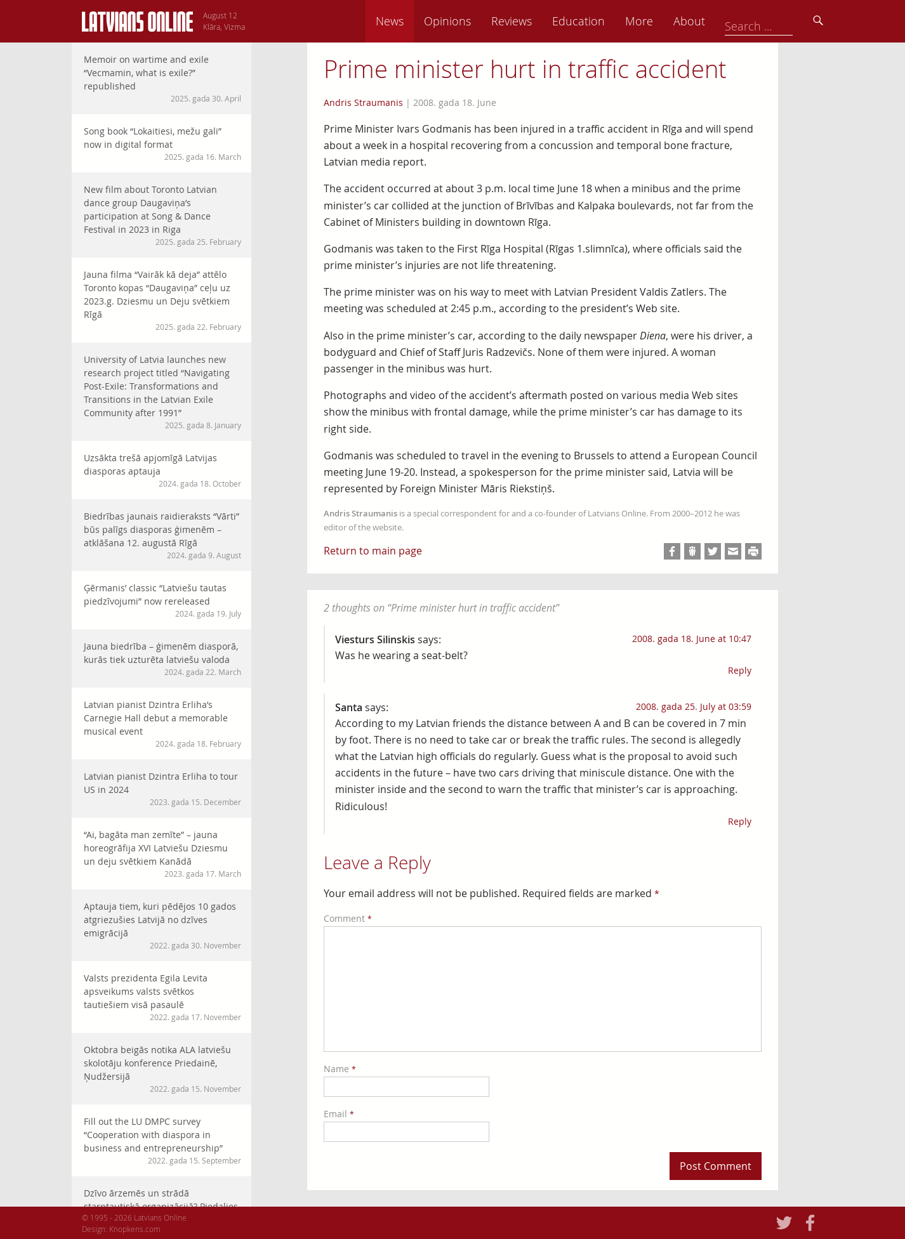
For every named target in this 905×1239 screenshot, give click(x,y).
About (777, 21)
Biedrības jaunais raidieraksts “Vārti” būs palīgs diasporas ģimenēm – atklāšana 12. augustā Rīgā (162, 535)
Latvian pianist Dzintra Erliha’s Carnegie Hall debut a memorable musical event (162, 723)
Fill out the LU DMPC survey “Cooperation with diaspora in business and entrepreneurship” (162, 1140)
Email (339, 1114)
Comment (348, 918)
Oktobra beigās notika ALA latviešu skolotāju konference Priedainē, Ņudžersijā (162, 1069)
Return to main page (373, 551)
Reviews (599, 21)
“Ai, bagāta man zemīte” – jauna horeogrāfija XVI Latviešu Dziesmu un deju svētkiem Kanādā (162, 854)
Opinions (535, 21)
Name (340, 1069)
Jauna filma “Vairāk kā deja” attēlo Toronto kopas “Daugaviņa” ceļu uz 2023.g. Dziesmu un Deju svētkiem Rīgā (162, 300)
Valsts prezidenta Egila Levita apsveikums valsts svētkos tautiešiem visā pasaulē (162, 997)
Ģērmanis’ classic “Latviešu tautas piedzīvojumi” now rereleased (162, 600)
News (477, 21)
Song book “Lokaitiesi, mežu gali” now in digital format (162, 143)
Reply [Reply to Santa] (739, 821)
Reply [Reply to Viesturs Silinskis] (739, 670)
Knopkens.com (135, 1229)
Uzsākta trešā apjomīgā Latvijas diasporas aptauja (162, 470)
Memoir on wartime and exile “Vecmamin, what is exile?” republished (162, 78)
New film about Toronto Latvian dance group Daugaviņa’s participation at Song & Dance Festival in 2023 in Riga (162, 215)
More (727, 21)
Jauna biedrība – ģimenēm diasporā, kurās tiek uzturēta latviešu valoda (162, 659)
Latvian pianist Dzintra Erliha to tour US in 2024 (162, 789)
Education (666, 21)
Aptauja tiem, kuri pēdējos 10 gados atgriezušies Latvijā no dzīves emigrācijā (162, 925)
